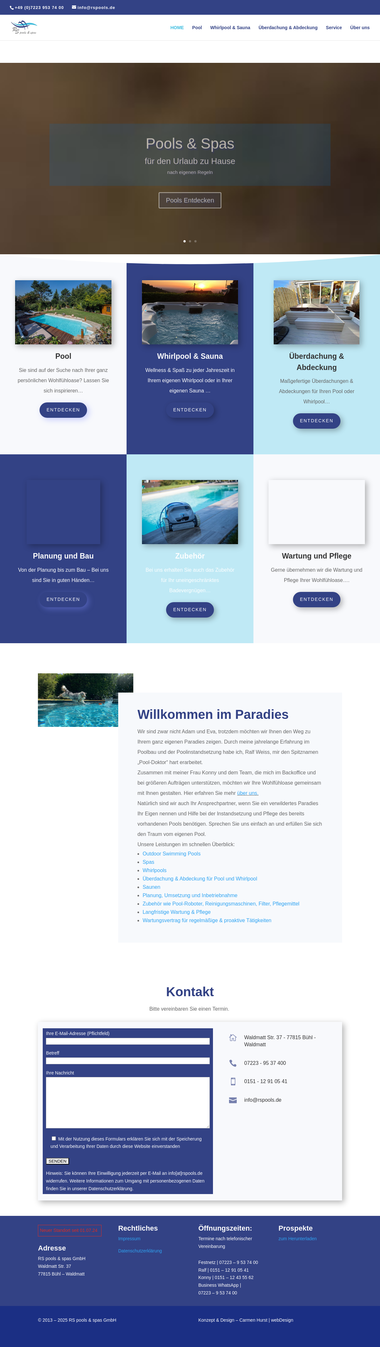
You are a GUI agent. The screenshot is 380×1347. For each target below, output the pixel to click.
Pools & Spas (190, 153)
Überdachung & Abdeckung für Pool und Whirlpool (200, 878)
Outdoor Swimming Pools (172, 853)
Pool (197, 27)
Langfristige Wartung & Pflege (177, 912)
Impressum (129, 1238)
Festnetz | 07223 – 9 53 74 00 (228, 1262)
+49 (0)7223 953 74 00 (39, 7)
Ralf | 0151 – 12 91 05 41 (223, 1270)
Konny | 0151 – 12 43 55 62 (225, 1277)
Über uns (360, 27)
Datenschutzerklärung (140, 1250)
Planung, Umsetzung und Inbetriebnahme (190, 895)
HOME (177, 27)
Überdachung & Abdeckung (288, 27)
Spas (148, 862)
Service (334, 27)
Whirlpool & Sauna (230, 27)
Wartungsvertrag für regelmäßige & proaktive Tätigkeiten (207, 920)
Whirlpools (155, 870)
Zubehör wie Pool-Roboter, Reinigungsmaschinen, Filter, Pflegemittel (221, 903)
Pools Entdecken (190, 210)
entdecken (63, 409)
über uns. (248, 793)
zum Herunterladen (297, 1238)
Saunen (151, 887)
